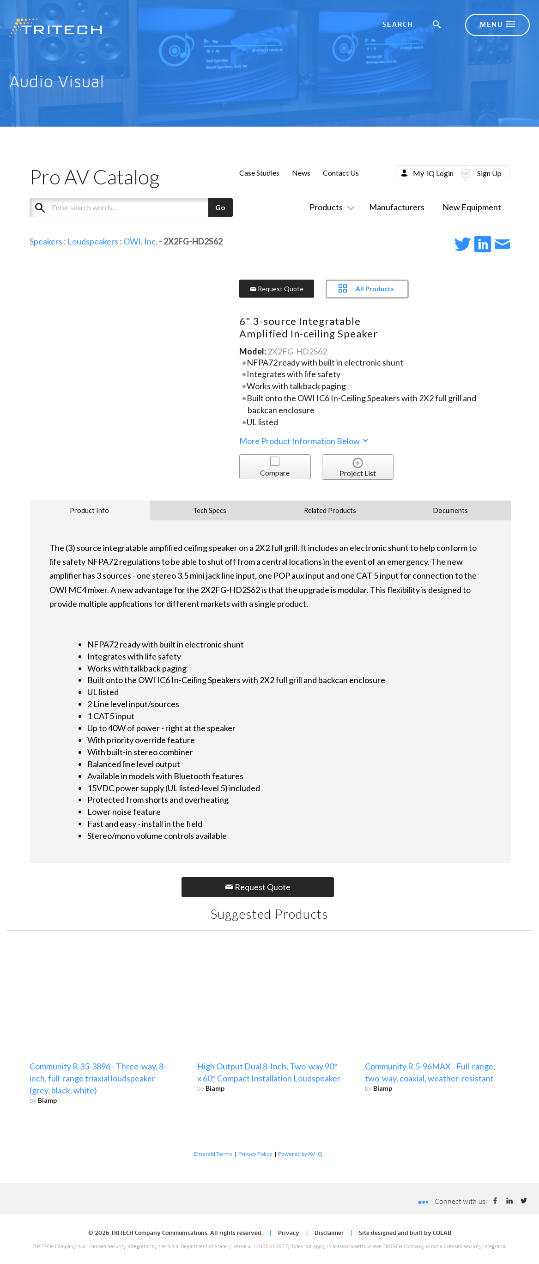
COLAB (442, 1233)
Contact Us (341, 172)
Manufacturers (396, 207)
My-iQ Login (433, 173)
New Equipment (471, 207)
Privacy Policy (255, 1153)
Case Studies (259, 172)
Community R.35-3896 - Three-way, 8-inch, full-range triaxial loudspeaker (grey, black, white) (98, 1078)
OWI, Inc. (140, 241)
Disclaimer (329, 1233)
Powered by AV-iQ (300, 1153)
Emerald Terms (213, 1153)
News (301, 172)
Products (330, 207)
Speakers (46, 241)
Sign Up (489, 173)
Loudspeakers (92, 241)
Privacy (288, 1233)
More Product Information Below (304, 441)
